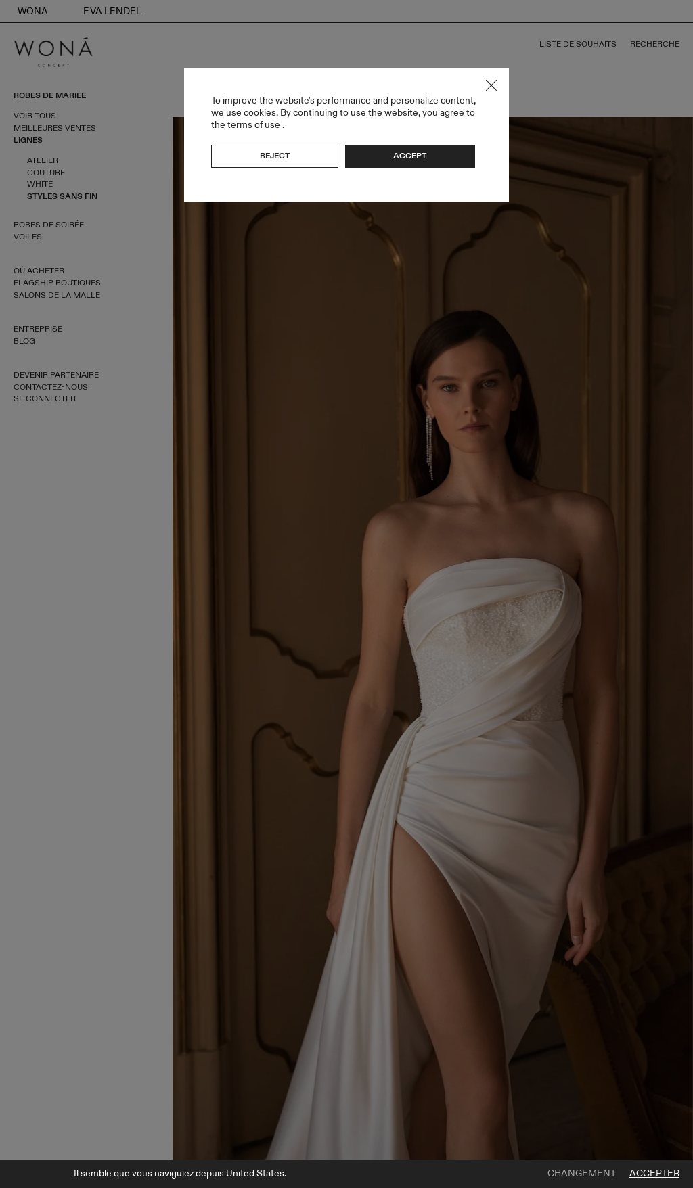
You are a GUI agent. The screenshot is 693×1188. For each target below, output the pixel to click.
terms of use (253, 124)
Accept (409, 155)
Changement (581, 1174)
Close (491, 85)
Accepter (654, 1174)
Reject (275, 155)
